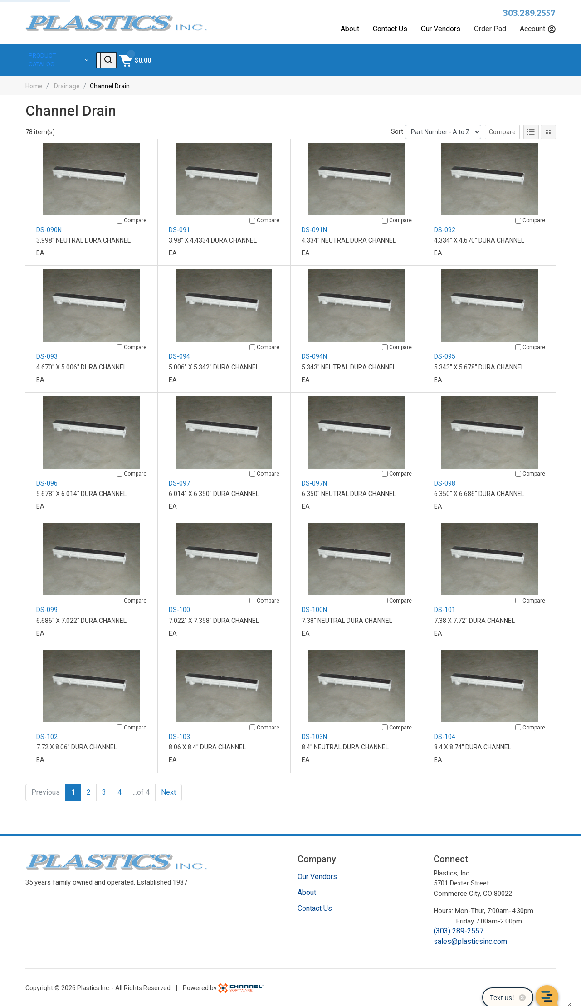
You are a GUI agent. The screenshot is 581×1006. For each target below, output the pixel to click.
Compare (502, 130)
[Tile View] (548, 130)
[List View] (531, 130)
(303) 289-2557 (458, 929)
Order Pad (490, 29)
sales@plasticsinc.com (470, 940)
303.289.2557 (529, 13)
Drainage (67, 84)
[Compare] (119, 219)
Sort (397, 130)
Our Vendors (440, 29)
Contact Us (390, 29)
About (350, 29)
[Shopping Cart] (539, 59)
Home (34, 84)
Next (168, 791)
